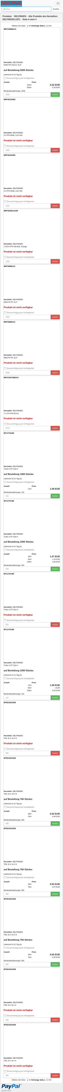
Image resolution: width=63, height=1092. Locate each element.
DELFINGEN (20, 16)
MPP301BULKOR (11, 211)
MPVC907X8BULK (11, 378)
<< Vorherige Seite (36, 26)
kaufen (55, 94)
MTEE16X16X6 (10, 703)
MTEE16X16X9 (10, 969)
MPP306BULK (9, 266)
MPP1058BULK (10, 29)
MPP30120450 (9, 99)
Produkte (7, 16)
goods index (6, 1091)
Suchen (56, 9)
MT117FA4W (9, 433)
